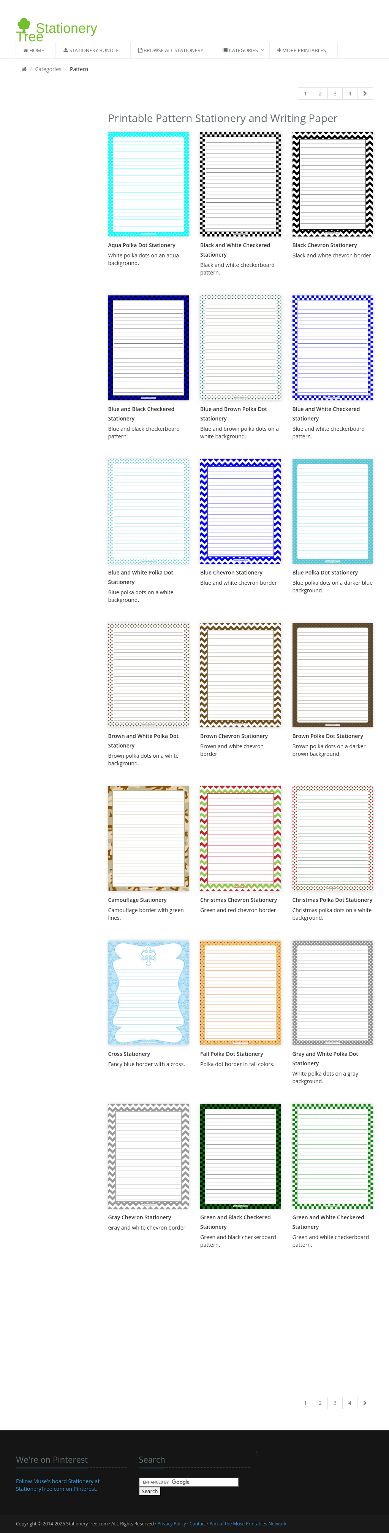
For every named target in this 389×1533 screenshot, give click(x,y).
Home (34, 50)
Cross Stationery (129, 1053)
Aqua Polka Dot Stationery (142, 245)
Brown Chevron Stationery (234, 736)
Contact (198, 1523)
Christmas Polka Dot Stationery (333, 899)
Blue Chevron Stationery (231, 572)
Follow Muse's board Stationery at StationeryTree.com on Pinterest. (58, 1484)
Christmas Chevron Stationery (238, 899)
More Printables (301, 50)
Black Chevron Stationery (325, 245)
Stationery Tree (56, 23)
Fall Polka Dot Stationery (231, 1053)
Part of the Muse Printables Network (247, 1523)
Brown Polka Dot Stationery (328, 736)
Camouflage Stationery (137, 899)
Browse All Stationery (171, 50)
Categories (240, 50)
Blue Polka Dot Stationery (325, 572)
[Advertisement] (56, 224)
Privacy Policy (172, 1523)
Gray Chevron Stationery (139, 1217)
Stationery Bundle (91, 50)
